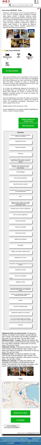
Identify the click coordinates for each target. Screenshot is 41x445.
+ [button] (4, 384)
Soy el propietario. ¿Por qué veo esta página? (12, 426)
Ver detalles (20, 420)
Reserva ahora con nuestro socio (28, 120)
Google (30, 438)
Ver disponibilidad (12, 71)
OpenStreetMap (34, 407)
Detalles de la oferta (20, 413)
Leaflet (28, 407)
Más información (28, 126)
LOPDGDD (17, 443)
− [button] (4, 386)
